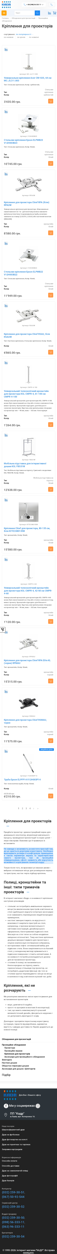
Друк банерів (8, 1180)
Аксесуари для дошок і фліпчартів (18, 1069)
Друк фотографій (10, 1176)
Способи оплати (9, 1161)
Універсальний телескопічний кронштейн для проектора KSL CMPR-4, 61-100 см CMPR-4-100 (26, 394)
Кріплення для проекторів (17, 1054)
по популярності (25, 34)
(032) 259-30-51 (13, 1192)
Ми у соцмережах (22, 1105)
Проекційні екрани (13, 1051)
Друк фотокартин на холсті (14, 1139)
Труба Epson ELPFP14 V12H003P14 (22, 779)
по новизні (34, 37)
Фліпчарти (7, 1060)
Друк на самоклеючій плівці (15, 1171)
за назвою (8, 37)
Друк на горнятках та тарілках (16, 1144)
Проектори (9, 1048)
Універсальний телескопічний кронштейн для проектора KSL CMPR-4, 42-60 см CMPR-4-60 (28, 590)
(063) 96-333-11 (13, 1226)
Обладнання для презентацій (16, 1039)
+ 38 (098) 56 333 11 (34, 4)
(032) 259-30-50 (13, 1217)
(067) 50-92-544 (13, 1197)
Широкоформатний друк (13, 1130)
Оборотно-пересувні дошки (15, 1066)
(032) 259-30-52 (13, 1206)
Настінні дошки (9, 1063)
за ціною (21, 37)
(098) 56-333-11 (13, 1222)
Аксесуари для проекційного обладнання (24, 1057)
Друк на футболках (11, 1135)
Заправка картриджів (12, 1149)
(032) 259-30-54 (13, 1236)
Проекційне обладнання (14, 1045)
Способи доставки (10, 1166)
